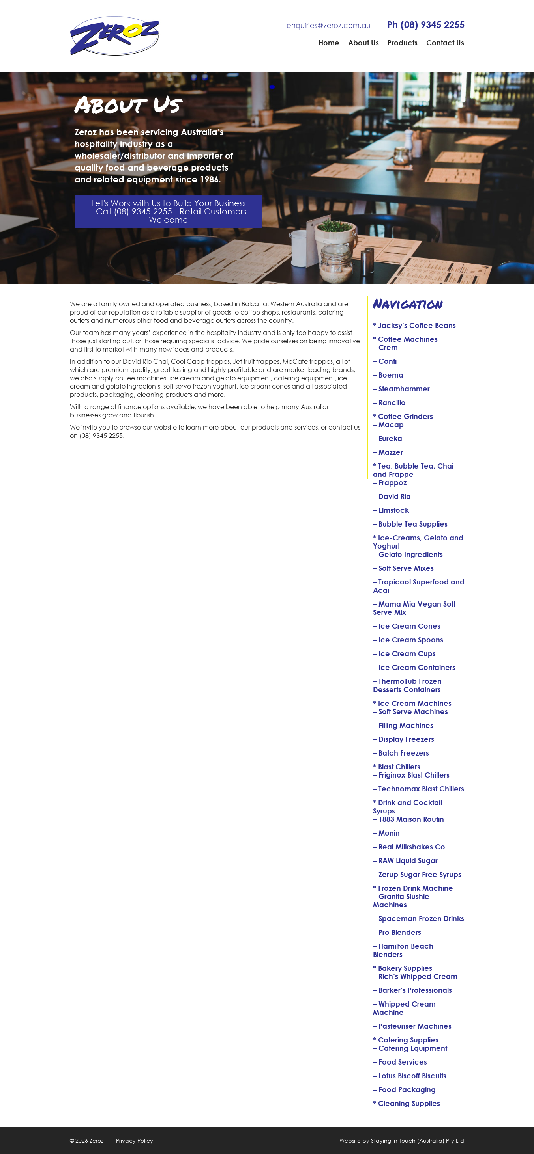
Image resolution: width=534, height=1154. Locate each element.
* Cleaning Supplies (406, 1103)
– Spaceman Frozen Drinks (418, 918)
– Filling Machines (403, 725)
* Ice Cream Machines (412, 703)
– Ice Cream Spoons (408, 639)
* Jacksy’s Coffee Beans (414, 325)
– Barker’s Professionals (412, 990)
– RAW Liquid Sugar (405, 860)
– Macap (388, 424)
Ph (426, 24)
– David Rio (392, 496)
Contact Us (445, 42)
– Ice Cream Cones (406, 626)
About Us (363, 42)
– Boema (388, 374)
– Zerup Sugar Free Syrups (417, 874)
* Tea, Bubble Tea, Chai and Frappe (413, 470)
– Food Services (400, 1061)
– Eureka (387, 438)
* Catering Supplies (405, 1039)
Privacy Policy (134, 1140)
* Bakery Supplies (402, 968)
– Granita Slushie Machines (401, 900)
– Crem (385, 347)
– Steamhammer (401, 388)
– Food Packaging (404, 1089)
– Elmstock (391, 510)
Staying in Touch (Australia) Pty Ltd (417, 1140)
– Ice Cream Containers (414, 667)
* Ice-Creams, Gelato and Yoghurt (418, 541)
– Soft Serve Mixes (403, 568)
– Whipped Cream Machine (404, 1008)
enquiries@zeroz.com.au (329, 25)
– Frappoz (390, 482)
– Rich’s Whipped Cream (415, 976)
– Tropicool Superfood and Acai (419, 585)
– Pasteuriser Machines (412, 1026)
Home (329, 42)
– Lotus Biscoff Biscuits (409, 1075)
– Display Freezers (403, 739)
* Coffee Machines (405, 339)
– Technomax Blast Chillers (418, 788)
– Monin (386, 832)
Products (403, 42)
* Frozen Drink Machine (413, 888)
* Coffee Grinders (403, 416)
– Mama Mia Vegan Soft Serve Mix (414, 607)
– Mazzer (388, 452)
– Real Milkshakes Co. (410, 846)
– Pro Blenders (397, 932)
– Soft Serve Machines (410, 711)
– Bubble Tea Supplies (410, 523)
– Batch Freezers (401, 752)
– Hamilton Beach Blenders (403, 950)
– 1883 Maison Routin (408, 819)
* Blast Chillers (396, 766)
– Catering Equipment (410, 1048)
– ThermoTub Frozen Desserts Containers (407, 685)
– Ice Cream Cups (404, 653)
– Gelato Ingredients (408, 554)
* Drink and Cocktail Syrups (407, 806)
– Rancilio (389, 402)
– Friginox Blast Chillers (411, 775)
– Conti (385, 361)
